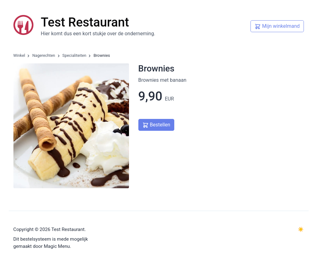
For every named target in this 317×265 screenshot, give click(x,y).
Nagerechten (43, 55)
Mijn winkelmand (277, 25)
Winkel (19, 55)
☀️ (301, 229)
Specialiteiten (74, 55)
